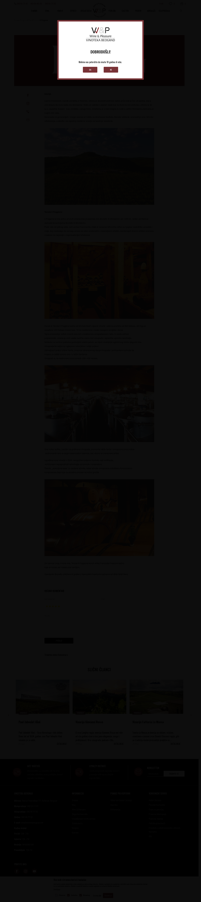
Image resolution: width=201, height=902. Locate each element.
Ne (111, 69)
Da (90, 69)
